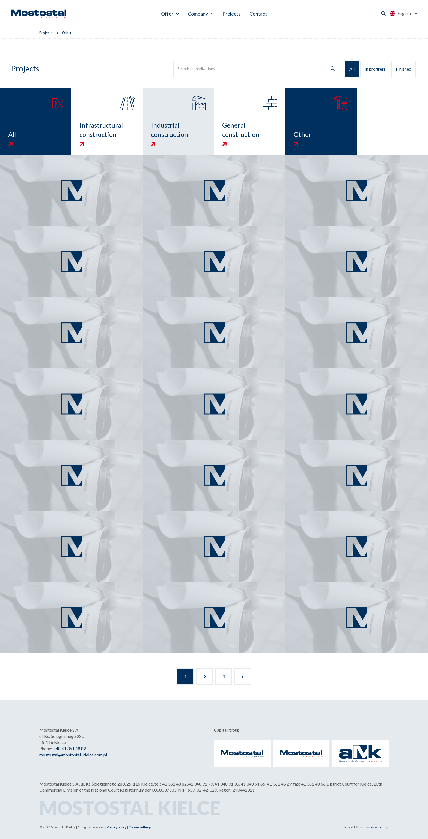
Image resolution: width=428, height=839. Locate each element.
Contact (258, 14)
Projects (231, 14)
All (352, 68)
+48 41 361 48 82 (69, 748)
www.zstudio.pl (377, 827)
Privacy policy (116, 827)
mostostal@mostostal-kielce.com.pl (73, 754)
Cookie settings (140, 827)
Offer (167, 14)
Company (198, 14)
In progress (375, 68)
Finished (403, 68)
